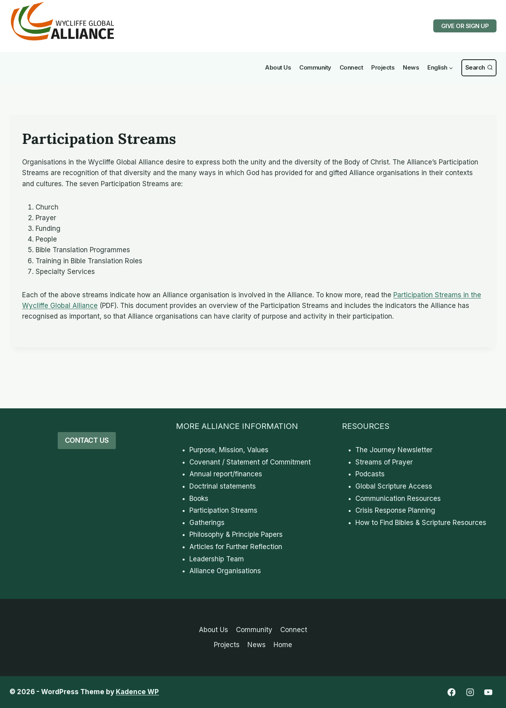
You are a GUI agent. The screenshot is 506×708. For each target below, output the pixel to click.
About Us (278, 67)
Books (198, 498)
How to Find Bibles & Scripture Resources (420, 523)
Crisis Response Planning (395, 510)
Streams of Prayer (384, 462)
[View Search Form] (479, 67)
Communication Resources (398, 498)
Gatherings (207, 523)
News (411, 67)
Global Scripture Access (393, 486)
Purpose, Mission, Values (228, 450)
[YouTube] (488, 692)
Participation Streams (223, 510)
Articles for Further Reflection (235, 547)
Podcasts (370, 474)
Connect (351, 67)
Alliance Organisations (225, 571)
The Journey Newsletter (393, 450)
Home (283, 645)
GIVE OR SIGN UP (465, 26)
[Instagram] (470, 692)
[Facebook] (451, 692)
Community (315, 67)
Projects (383, 67)
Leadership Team (216, 559)
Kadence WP (137, 692)
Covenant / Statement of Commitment (250, 462)
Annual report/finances (225, 474)
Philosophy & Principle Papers (236, 534)
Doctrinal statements (222, 486)
